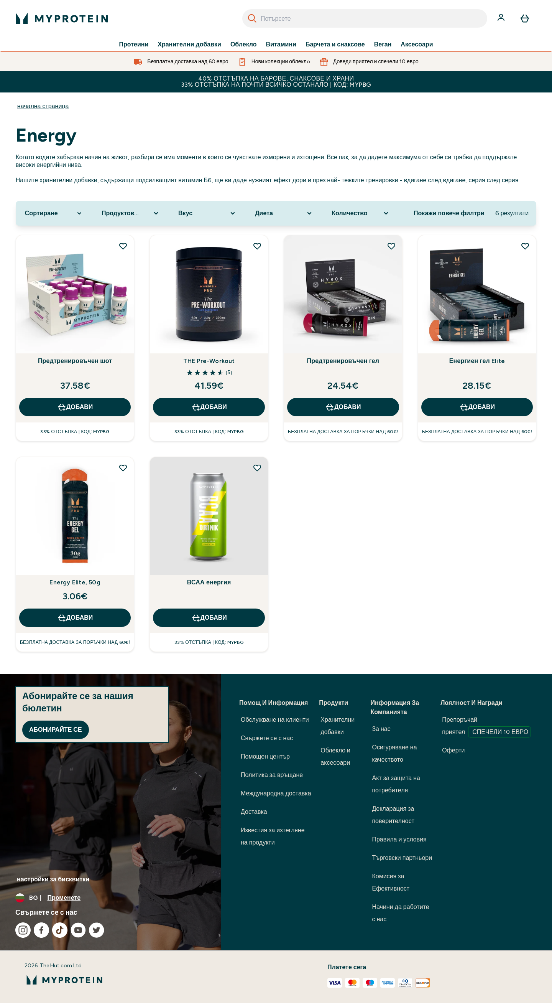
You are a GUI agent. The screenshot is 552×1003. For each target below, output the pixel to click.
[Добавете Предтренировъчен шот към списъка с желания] (123, 246)
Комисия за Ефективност (390, 882)
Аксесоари (417, 44)
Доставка (254, 811)
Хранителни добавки (189, 44)
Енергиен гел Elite (477, 361)
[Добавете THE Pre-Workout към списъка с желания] (257, 246)
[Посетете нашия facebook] (41, 930)
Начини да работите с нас (400, 913)
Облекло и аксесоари (335, 756)
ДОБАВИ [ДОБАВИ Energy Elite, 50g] (75, 617)
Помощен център (265, 756)
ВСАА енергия (209, 582)
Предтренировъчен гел (343, 361)
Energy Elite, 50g (74, 582)
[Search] (252, 18)
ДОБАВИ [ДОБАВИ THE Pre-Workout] (209, 407)
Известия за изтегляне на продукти (273, 836)
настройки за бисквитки (53, 879)
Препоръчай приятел (486, 726)
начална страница (43, 106)
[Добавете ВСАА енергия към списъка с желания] (257, 467)
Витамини (281, 44)
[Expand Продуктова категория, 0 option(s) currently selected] (130, 213)
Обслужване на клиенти (275, 719)
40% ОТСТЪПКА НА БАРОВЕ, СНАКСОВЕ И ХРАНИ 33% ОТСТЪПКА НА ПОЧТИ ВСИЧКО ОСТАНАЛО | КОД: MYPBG (276, 81)
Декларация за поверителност (393, 815)
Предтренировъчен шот (75, 361)
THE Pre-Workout (209, 361)
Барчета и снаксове (335, 44)
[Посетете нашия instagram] (23, 930)
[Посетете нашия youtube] (78, 930)
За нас (381, 728)
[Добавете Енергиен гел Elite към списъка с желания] (525, 246)
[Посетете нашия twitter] (96, 930)
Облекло (243, 44)
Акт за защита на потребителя (396, 784)
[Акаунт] (501, 18)
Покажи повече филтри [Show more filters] (449, 213)
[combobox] (364, 18)
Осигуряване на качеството (394, 753)
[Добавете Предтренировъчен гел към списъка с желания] (391, 246)
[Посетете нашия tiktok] (59, 930)
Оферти (453, 750)
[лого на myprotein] (62, 18)
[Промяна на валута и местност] (110, 897)
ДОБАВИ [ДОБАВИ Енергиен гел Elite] (477, 407)
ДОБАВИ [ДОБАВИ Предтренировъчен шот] (75, 407)
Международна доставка (276, 793)
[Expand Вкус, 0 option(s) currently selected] (207, 213)
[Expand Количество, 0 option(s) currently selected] (360, 213)
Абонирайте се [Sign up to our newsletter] (55, 729)
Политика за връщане (272, 775)
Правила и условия (399, 839)
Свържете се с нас (267, 738)
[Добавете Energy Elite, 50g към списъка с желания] (123, 467)
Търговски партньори (402, 857)
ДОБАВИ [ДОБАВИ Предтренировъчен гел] (343, 407)
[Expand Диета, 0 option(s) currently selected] (284, 213)
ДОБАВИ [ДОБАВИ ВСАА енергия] (209, 617)
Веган (383, 44)
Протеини (134, 44)
